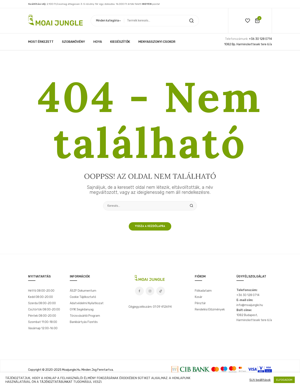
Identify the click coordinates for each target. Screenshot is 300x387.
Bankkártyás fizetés (84, 323)
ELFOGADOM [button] (284, 379)
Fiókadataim (203, 292)
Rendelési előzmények (210, 310)
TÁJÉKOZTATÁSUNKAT (56, 382)
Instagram (150, 292)
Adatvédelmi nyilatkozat (87, 304)
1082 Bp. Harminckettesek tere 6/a (248, 44)
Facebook (139, 292)
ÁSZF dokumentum (83, 292)
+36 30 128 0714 (260, 39)
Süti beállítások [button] (260, 380)
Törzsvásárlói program (85, 317)
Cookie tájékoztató (83, 298)
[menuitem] (41, 41)
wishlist (247, 21)
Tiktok (160, 292)
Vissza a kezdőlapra (150, 227)
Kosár (198, 298)
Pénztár (200, 304)
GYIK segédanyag (82, 310)
